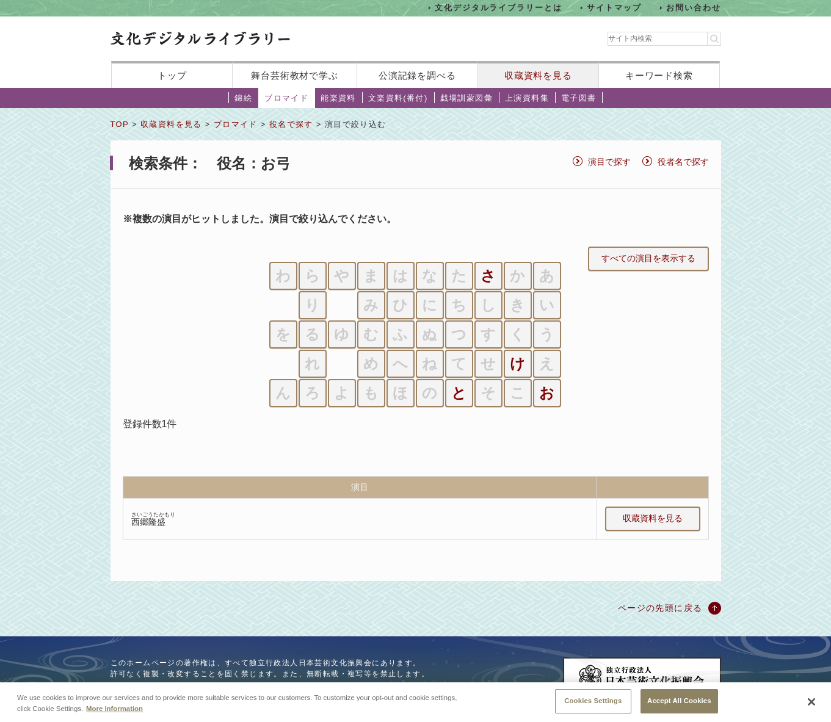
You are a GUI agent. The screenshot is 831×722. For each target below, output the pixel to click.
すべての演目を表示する (648, 258)
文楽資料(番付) (398, 98)
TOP (120, 124)
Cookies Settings (593, 706)
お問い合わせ (693, 7)
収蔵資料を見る (538, 75)
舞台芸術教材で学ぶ (294, 75)
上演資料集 (527, 98)
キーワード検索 (659, 75)
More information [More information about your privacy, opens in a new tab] (114, 714)
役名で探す (291, 124)
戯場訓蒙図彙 (466, 98)
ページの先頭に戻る (660, 608)
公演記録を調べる (417, 75)
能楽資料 (338, 98)
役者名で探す (683, 162)
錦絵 (243, 98)
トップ (172, 75)
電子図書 (579, 98)
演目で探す (609, 162)
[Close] (811, 708)
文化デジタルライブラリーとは (498, 7)
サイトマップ (614, 7)
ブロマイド (286, 98)
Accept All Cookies (679, 706)
